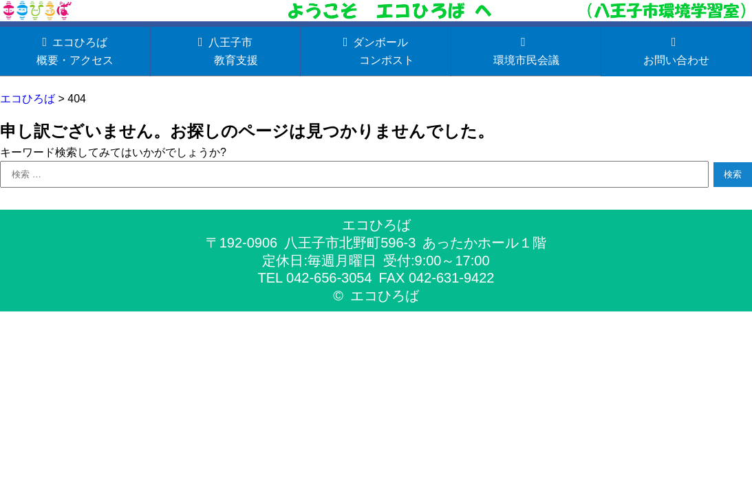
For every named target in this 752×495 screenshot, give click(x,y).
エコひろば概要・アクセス (75, 50)
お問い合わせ (676, 50)
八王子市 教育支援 (225, 50)
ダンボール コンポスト (375, 50)
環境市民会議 (526, 50)
